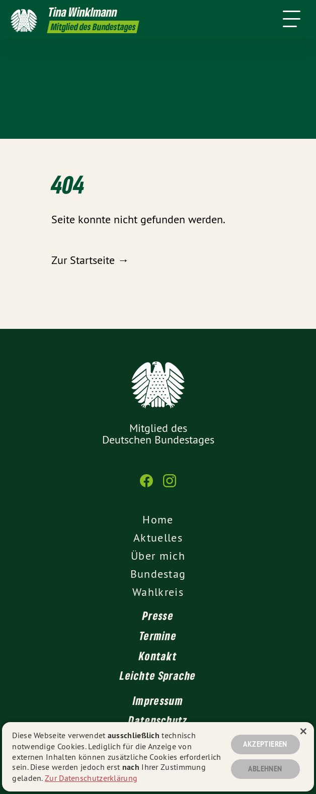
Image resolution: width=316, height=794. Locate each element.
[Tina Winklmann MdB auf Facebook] (146, 485)
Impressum (158, 700)
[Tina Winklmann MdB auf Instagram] (169, 485)
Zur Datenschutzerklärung (91, 778)
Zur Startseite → (90, 260)
